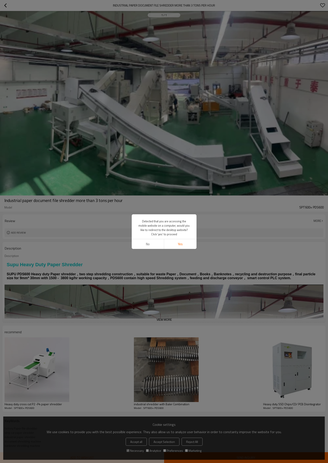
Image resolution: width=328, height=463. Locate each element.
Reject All (192, 441)
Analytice (153, 450)
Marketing (193, 450)
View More (164, 319)
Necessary (135, 450)
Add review (18, 233)
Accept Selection (164, 441)
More (317, 221)
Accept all (136, 441)
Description (12, 256)
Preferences (173, 450)
